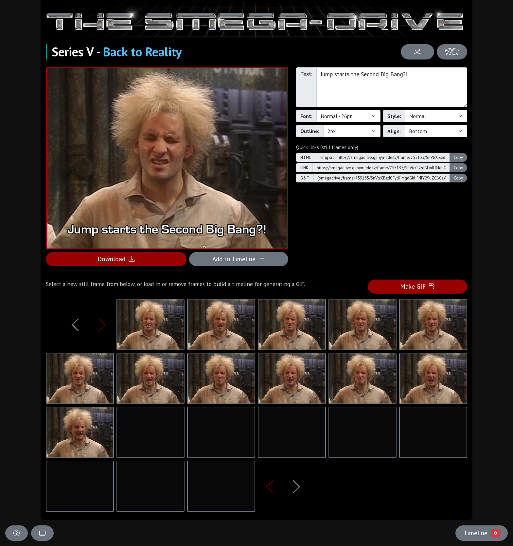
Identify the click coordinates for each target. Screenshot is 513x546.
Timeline (482, 533)
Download (116, 259)
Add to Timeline (238, 259)
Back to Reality (142, 51)
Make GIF (417, 286)
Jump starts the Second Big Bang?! (391, 87)
